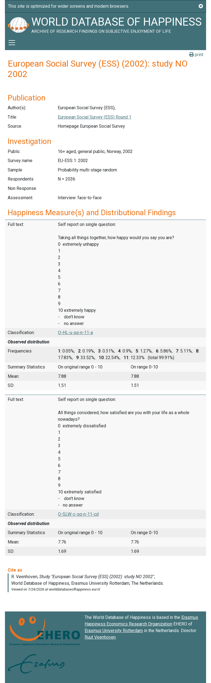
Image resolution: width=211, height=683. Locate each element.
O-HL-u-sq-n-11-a (75, 332)
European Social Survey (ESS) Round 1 (94, 117)
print (196, 54)
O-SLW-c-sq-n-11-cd (78, 514)
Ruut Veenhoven (100, 637)
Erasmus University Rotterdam (114, 630)
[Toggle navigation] (12, 42)
